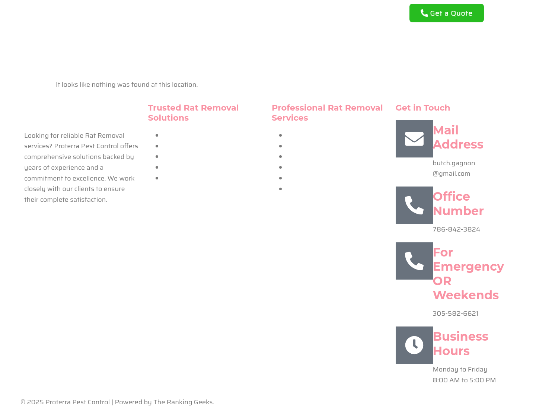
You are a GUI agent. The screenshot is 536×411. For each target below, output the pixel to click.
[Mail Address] (414, 138)
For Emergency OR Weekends (468, 273)
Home (203, 12)
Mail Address (458, 137)
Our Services (290, 12)
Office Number (458, 203)
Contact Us (268, 29)
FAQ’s (333, 12)
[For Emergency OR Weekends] (414, 261)
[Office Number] (414, 205)
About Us (241, 12)
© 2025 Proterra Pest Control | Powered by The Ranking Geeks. (117, 402)
